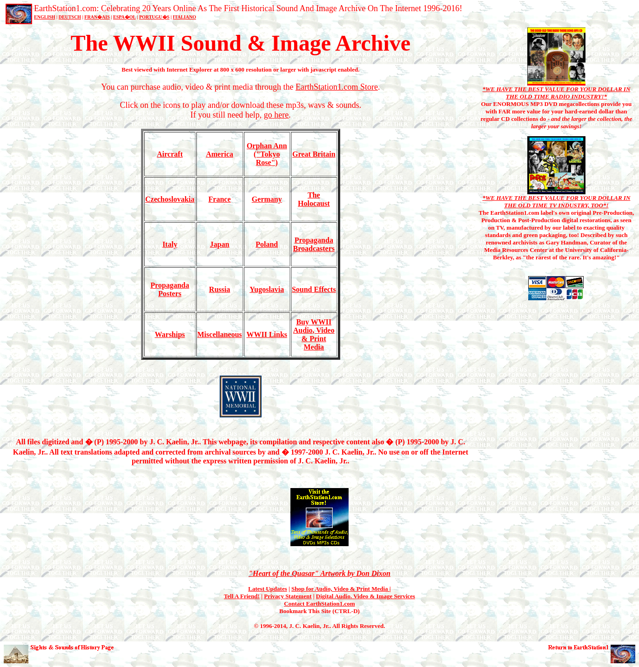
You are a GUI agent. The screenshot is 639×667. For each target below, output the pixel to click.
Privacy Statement (287, 596)
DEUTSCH (70, 17)
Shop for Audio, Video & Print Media (340, 588)
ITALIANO (184, 17)
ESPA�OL (124, 17)
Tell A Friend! (242, 596)
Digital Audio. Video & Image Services (365, 596)
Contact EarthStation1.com (319, 603)
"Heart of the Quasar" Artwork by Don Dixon (319, 573)
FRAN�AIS (96, 17)
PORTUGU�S (154, 17)
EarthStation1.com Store (337, 87)
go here (276, 114)
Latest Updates (267, 588)
